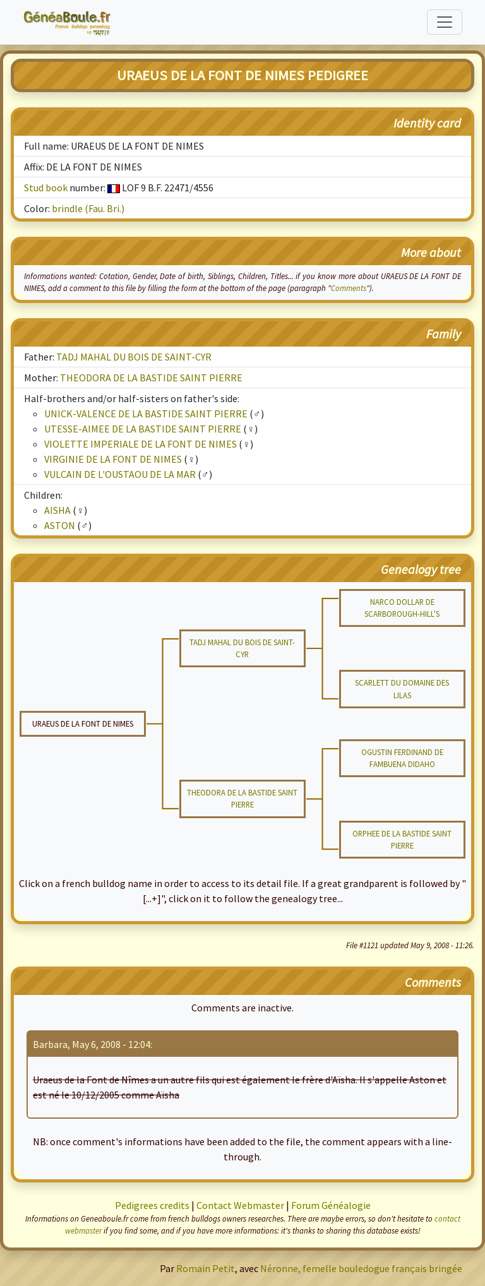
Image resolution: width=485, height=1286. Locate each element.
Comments (348, 288)
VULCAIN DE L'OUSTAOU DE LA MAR (120, 474)
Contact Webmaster (240, 1205)
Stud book (46, 187)
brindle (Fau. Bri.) (88, 208)
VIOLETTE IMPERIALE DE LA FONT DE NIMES (140, 444)
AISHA (57, 510)
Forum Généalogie (331, 1205)
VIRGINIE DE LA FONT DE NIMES (113, 459)
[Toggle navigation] (444, 22)
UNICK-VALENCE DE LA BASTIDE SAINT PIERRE (146, 413)
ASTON (59, 525)
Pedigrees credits (152, 1205)
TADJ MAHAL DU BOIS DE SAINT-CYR (134, 356)
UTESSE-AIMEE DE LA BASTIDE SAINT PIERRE (142, 428)
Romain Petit (205, 1268)
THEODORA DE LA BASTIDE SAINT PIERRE (151, 377)
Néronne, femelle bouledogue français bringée (361, 1268)
